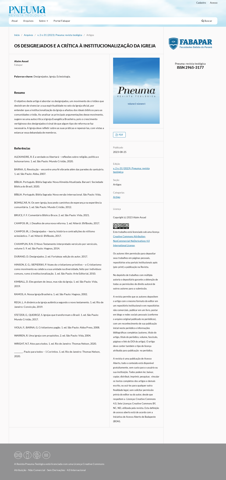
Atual (15, 20)
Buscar (207, 20)
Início (17, 35)
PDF (120, 134)
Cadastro (201, 2)
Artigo (116, 197)
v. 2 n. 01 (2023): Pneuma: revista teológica (59, 35)
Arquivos (28, 20)
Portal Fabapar (62, 20)
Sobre (42, 20)
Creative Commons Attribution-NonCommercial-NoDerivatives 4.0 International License (131, 241)
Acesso (213, 2)
